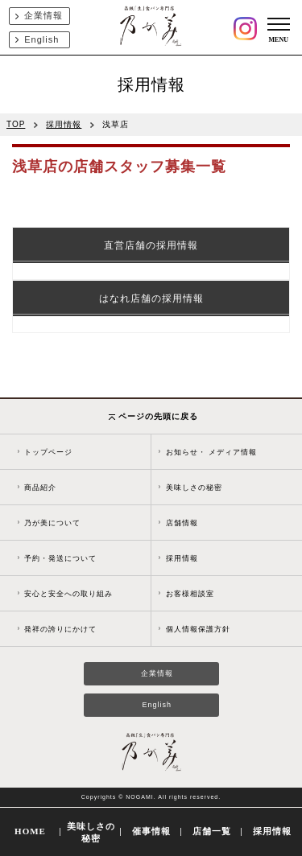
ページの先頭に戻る (153, 416)
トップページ (48, 452)
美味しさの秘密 (194, 488)
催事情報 (151, 831)
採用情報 (63, 124)
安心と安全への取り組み (68, 594)
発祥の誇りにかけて (60, 629)
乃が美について (52, 523)
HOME (30, 831)
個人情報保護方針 (198, 629)
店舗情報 (182, 523)
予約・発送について (60, 558)
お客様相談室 (190, 594)
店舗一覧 (211, 831)
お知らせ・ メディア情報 (212, 452)
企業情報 (43, 15)
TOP (15, 124)
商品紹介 (40, 488)
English (41, 39)
